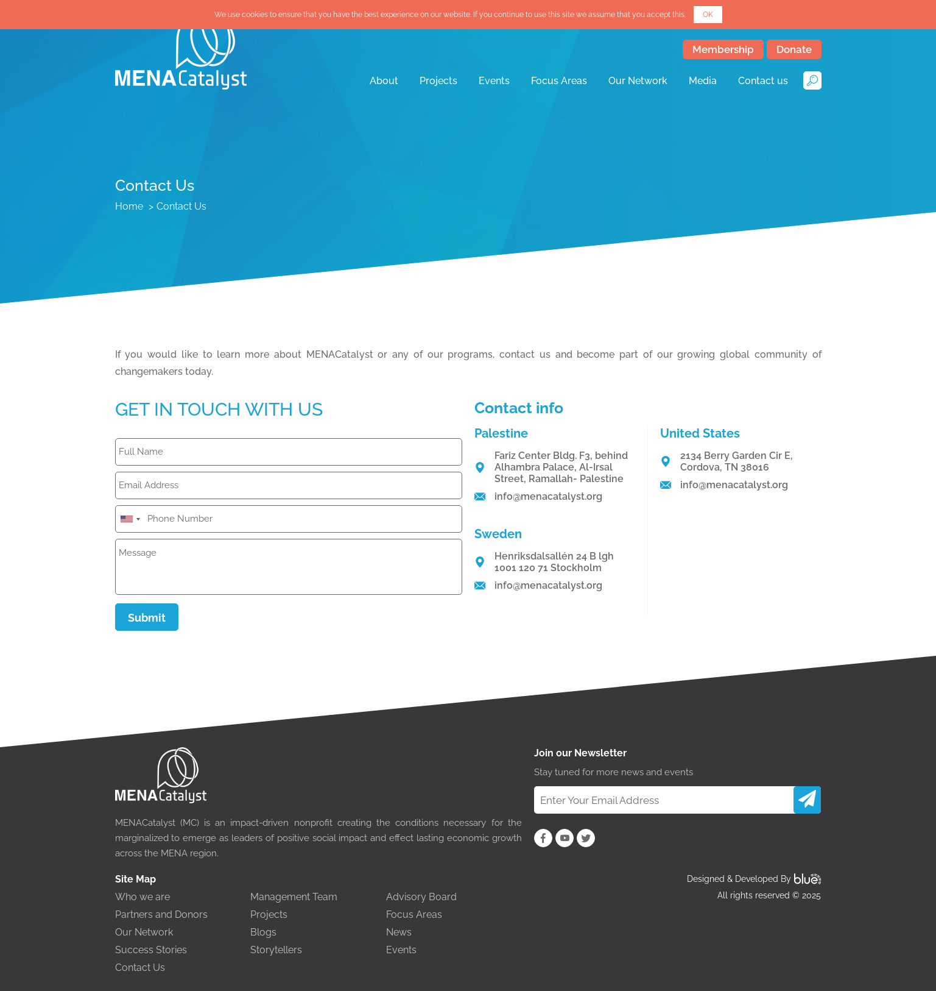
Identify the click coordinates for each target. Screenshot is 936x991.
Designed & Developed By (754, 878)
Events (494, 81)
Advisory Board (421, 897)
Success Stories (151, 950)
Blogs (263, 932)
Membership (723, 49)
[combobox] (130, 519)
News (399, 932)
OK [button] (708, 14)
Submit (147, 617)
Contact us (763, 81)
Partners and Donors (161, 914)
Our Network (637, 81)
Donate (794, 49)
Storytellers (276, 950)
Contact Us (140, 967)
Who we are (142, 897)
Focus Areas (559, 81)
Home (129, 206)
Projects (438, 81)
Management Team (293, 897)
